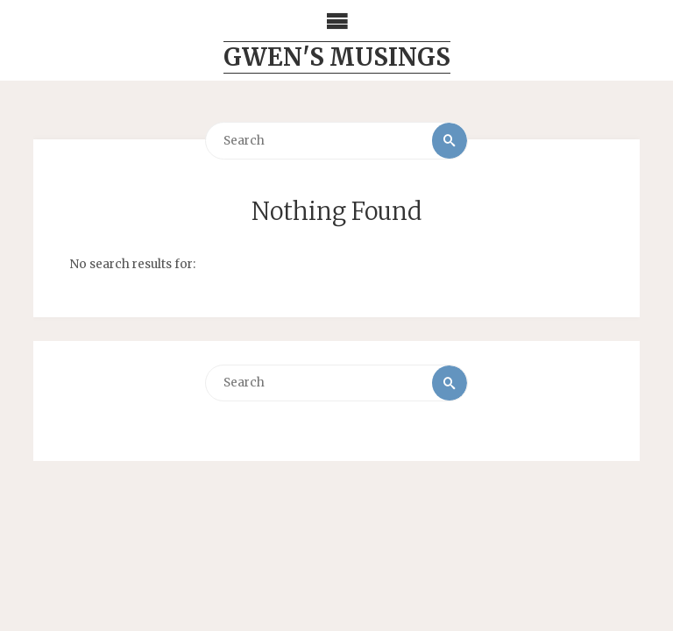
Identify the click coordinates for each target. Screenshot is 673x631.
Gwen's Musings (336, 57)
